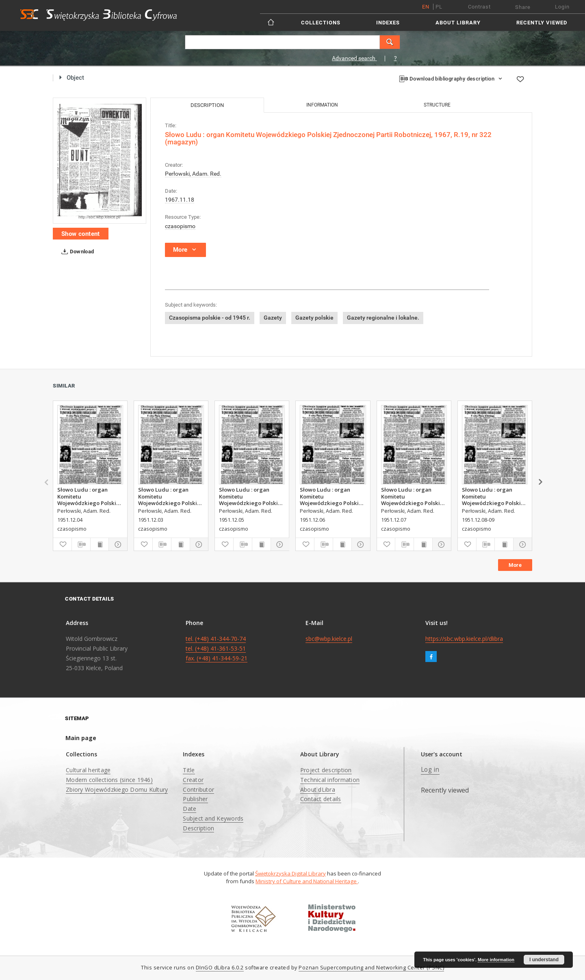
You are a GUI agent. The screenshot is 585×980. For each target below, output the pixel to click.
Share (523, 7)
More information (496, 959)
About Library (458, 23)
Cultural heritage (88, 770)
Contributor (198, 789)
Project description (326, 770)
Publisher (195, 799)
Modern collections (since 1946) (109, 780)
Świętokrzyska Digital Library (290, 873)
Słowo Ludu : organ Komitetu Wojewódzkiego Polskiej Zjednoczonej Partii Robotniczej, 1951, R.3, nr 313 (90, 496)
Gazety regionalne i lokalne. (383, 317)
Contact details (320, 799)
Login (562, 7)
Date (189, 808)
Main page (80, 738)
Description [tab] (207, 105)
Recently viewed (541, 23)
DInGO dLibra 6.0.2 (220, 967)
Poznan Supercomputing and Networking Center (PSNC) (371, 967)
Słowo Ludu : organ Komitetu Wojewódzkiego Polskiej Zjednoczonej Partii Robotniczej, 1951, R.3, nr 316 (413, 496)
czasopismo (180, 226)
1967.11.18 (179, 199)
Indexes (388, 23)
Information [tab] (322, 105)
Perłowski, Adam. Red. (193, 173)
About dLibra (317, 789)
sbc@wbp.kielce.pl (329, 638)
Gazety (273, 317)
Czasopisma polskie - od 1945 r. (209, 317)
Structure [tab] (437, 105)
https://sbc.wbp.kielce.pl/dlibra (464, 638)
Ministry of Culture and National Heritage (307, 881)
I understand (544, 960)
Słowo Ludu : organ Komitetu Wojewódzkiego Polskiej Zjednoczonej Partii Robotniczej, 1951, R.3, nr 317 (494, 496)
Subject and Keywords (213, 818)
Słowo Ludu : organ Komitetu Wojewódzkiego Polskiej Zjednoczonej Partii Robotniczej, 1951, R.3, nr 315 (332, 496)
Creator (193, 780)
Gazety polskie (314, 317)
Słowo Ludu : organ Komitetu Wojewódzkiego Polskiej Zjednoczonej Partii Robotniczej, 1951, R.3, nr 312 (171, 496)
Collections (320, 23)
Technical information (330, 780)
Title (189, 770)
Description (198, 828)
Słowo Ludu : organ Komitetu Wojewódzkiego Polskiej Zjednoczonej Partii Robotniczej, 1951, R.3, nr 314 (251, 496)
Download (76, 251)
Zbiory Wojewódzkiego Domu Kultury (117, 789)
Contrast (479, 7)
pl (439, 7)
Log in (430, 769)
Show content (80, 233)
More (515, 565)
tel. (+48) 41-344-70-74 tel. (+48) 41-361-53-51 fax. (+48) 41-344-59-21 (216, 648)
